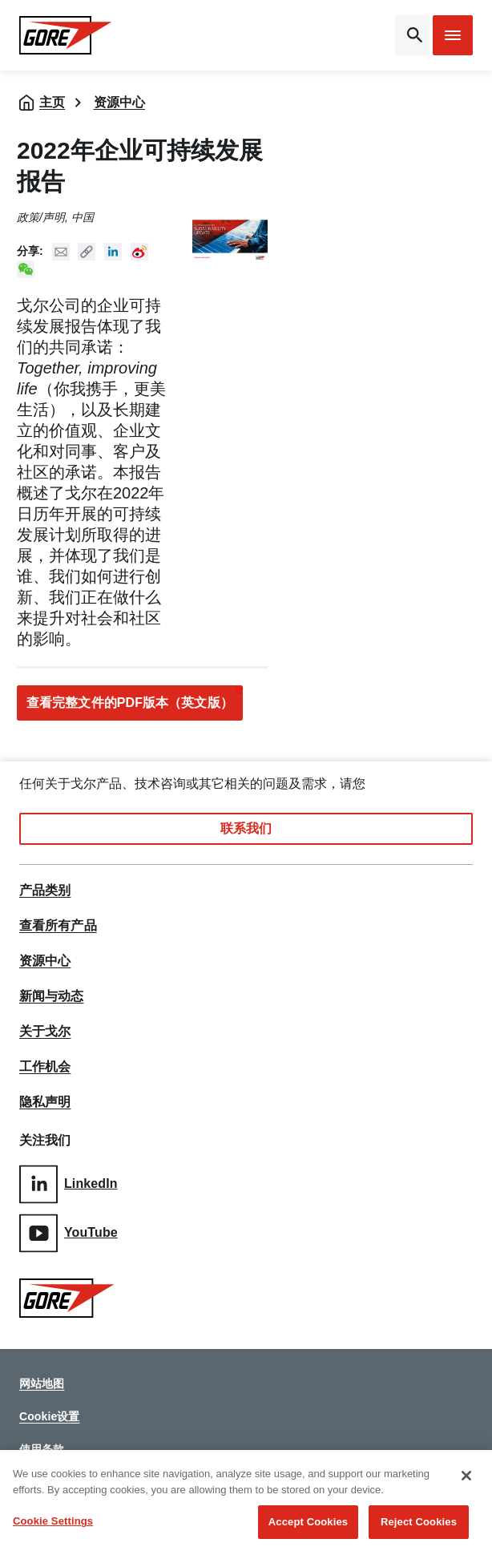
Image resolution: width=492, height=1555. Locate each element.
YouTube (68, 1233)
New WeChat (25, 269)
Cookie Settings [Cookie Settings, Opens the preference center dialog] (53, 1523)
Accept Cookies (308, 1523)
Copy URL (86, 252)
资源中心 (119, 102)
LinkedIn (68, 1184)
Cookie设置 (49, 1416)
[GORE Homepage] (70, 35)
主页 (52, 102)
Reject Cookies (419, 1523)
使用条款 (41, 1449)
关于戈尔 (45, 1031)
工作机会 (45, 1066)
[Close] (466, 1477)
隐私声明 (45, 1102)
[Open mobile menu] (453, 35)
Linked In (113, 252)
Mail (61, 252)
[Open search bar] (412, 35)
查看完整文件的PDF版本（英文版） (129, 702)
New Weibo (139, 252)
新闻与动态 (51, 996)
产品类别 (45, 890)
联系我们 (246, 828)
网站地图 (41, 1383)
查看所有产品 (58, 925)
